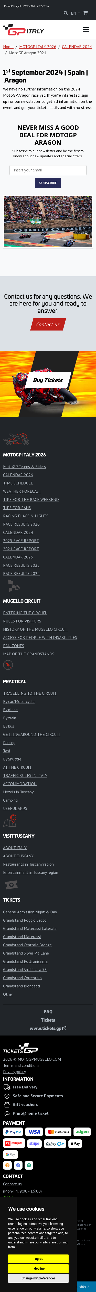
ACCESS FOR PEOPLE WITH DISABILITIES (40, 637)
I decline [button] (39, 1268)
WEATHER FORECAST (22, 491)
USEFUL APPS (15, 808)
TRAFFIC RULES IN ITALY (25, 775)
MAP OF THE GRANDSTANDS (28, 653)
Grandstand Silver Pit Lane (26, 953)
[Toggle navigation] (86, 29)
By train (9, 717)
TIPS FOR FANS (17, 507)
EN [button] (74, 13)
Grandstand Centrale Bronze (27, 944)
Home (8, 46)
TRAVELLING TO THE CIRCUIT (30, 693)
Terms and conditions (21, 1065)
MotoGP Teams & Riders (24, 466)
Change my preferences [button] (39, 1278)
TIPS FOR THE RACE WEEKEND (31, 499)
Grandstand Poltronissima (25, 961)
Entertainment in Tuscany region (30, 872)
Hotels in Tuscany (18, 791)
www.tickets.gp (48, 1028)
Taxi (6, 750)
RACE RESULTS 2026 (21, 524)
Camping (10, 800)
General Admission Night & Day (30, 911)
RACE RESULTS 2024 (21, 573)
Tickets (48, 1020)
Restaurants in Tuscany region (28, 864)
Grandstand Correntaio (22, 977)
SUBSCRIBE (48, 182)
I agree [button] (38, 1259)
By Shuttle (12, 759)
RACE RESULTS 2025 (21, 565)
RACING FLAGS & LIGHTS (25, 515)
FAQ (48, 1012)
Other (8, 994)
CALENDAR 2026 (18, 474)
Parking (9, 742)
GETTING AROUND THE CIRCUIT (31, 734)
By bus (8, 726)
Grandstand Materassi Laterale (30, 928)
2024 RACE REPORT (21, 548)
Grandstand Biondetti (21, 985)
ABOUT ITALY (15, 847)
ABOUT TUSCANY (18, 855)
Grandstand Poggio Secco (25, 920)
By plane (10, 709)
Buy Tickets (48, 380)
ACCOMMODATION (20, 783)
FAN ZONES (13, 645)
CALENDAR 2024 (77, 46)
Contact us (48, 324)
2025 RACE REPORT (21, 540)
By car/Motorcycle (19, 701)
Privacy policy (14, 1071)
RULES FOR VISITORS (22, 621)
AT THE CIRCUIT (17, 767)
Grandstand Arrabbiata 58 (25, 969)
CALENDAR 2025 (18, 557)
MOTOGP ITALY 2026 (37, 46)
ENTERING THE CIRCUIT (25, 612)
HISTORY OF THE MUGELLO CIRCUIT (35, 629)
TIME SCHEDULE (18, 482)
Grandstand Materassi (22, 936)
